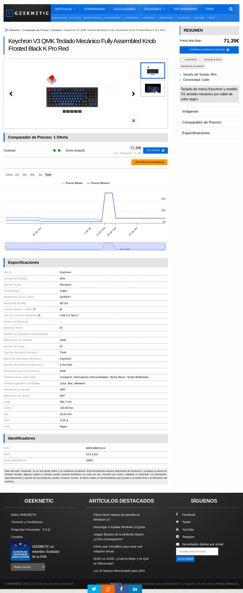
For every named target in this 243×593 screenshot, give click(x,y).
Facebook (186, 514)
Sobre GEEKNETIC (25, 514)
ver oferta (154, 150)
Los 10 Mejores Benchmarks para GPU (122, 570)
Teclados (60, 30)
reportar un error (192, 67)
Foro (210, 9)
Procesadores (59, 18)
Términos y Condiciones (28, 522)
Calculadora (125, 9)
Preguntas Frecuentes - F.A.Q (32, 529)
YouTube (185, 529)
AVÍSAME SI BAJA (210, 60)
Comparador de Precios (38, 30)
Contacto (17, 537)
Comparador (94, 9)
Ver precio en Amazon (149, 162)
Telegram (186, 537)
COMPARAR (188, 60)
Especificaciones (194, 127)
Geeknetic (15, 30)
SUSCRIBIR (186, 559)
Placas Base (75, 18)
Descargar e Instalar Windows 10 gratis (122, 527)
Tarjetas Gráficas (92, 18)
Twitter (184, 522)
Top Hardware (185, 9)
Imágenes (189, 110)
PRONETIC (117, 583)
